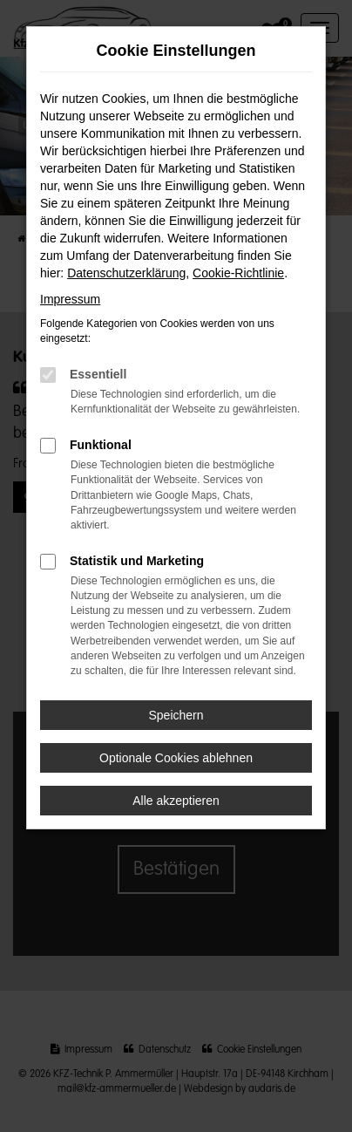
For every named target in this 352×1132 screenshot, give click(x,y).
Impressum (70, 299)
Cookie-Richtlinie (238, 273)
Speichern (175, 715)
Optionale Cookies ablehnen (176, 758)
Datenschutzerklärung (126, 273)
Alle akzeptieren (176, 801)
